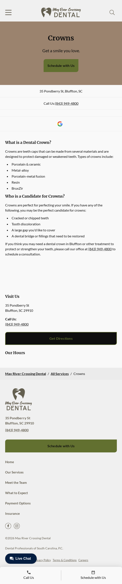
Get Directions (61, 338)
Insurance (12, 513)
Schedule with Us (61, 65)
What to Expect (16, 493)
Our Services (14, 472)
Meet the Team (16, 482)
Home (9, 462)
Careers (83, 560)
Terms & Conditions (65, 560)
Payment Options (18, 503)
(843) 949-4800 (66, 103)
